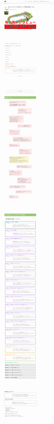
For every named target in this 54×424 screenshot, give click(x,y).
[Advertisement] (20, 35)
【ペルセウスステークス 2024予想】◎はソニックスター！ (21, 332)
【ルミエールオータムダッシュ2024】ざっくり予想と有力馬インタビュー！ (23, 307)
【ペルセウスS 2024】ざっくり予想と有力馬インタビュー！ (21, 340)
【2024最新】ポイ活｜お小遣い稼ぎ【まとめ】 (18, 402)
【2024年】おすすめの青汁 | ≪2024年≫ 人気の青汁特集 (20, 394)
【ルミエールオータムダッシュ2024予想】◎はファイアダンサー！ (22, 299)
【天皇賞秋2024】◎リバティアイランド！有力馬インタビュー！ (21, 241)
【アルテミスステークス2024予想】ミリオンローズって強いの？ (21, 69)
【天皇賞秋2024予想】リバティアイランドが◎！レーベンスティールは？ (23, 233)
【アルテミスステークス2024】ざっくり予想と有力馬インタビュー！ (22, 274)
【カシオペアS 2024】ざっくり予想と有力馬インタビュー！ (21, 324)
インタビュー (7, 9)
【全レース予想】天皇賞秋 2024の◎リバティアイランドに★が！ (21, 357)
